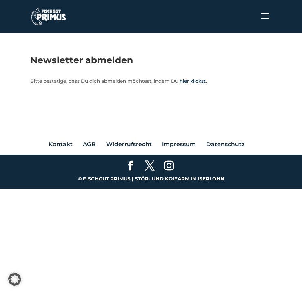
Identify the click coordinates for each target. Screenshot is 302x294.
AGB (89, 144)
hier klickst (193, 81)
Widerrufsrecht (129, 144)
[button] (14, 279)
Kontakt (61, 144)
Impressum (179, 144)
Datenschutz (225, 144)
